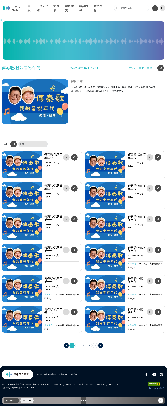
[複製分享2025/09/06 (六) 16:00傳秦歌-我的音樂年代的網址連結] (74, 312)
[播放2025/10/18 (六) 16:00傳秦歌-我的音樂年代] (66, 219)
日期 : (5, 144)
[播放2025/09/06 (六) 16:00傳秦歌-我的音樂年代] (66, 312)
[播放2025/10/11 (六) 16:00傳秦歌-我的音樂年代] (150, 219)
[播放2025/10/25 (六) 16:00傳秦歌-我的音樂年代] (150, 188)
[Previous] (66, 345)
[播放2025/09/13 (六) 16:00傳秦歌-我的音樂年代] (150, 281)
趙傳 (149, 68)
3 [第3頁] (83, 345)
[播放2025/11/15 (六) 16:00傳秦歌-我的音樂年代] (66, 157)
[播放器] (160, 400)
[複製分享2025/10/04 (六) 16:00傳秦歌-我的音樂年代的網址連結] (74, 250)
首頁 (29, 8)
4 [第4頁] (89, 345)
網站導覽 (98, 8)
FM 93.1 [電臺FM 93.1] (11, 400)
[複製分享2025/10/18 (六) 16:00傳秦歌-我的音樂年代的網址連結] (74, 219)
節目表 (56, 8)
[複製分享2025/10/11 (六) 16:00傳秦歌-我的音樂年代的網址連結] (158, 219)
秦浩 (141, 68)
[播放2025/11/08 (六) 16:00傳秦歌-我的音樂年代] (150, 157)
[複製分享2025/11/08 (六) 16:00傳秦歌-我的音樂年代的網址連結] (158, 157)
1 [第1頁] (72, 345)
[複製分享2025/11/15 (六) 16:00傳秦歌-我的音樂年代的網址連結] (74, 157)
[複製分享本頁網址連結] (160, 68)
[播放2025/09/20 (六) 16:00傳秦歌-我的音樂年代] (66, 281)
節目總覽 (69, 8)
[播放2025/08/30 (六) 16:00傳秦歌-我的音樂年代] (150, 312)
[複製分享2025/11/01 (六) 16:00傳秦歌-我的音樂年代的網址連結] (74, 188)
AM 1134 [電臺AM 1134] (27, 400)
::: (1, 1)
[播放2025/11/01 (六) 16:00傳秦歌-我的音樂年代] (66, 188)
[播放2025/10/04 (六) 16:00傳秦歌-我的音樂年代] (66, 250)
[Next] (100, 345)
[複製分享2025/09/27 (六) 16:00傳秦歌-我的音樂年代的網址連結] (158, 250)
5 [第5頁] (95, 345)
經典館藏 (83, 8)
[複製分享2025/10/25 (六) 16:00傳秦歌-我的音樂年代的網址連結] (158, 188)
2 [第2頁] (77, 345)
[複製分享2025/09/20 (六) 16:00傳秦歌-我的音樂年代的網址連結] (74, 281)
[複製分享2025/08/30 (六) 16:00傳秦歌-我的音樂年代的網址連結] (158, 312)
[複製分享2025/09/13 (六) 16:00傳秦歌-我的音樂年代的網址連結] (158, 281)
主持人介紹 (42, 8)
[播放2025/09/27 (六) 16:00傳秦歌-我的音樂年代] (150, 250)
